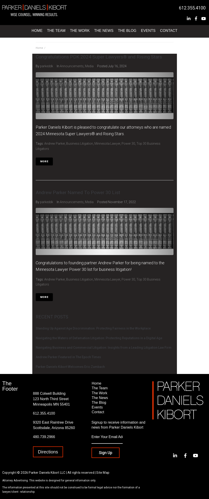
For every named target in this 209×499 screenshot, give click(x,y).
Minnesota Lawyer (107, 143)
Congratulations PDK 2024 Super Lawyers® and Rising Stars (99, 57)
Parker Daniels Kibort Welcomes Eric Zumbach (70, 367)
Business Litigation (79, 143)
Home (39, 47)
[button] (48, 451)
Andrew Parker (54, 143)
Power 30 (128, 143)
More (44, 161)
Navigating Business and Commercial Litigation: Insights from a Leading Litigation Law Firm (103, 347)
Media (89, 66)
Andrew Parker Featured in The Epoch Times (68, 357)
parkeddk (46, 66)
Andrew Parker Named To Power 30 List (78, 192)
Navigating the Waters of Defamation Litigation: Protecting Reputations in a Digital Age (99, 338)
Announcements (72, 66)
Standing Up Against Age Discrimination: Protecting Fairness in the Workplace (93, 328)
